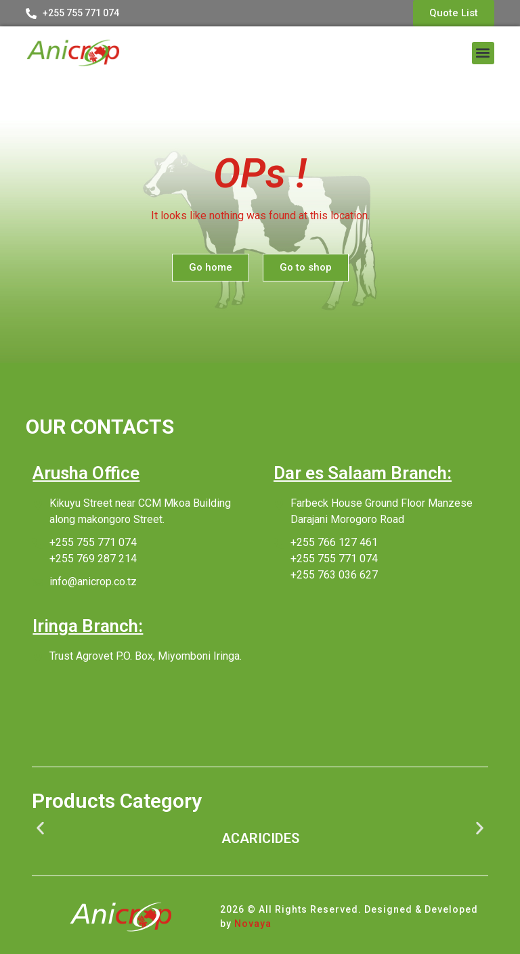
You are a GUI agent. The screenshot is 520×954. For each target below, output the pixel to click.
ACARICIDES (260, 838)
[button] (483, 53)
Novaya (253, 923)
